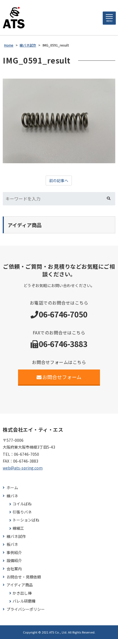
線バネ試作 (16, 536)
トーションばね (26, 520)
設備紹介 (14, 560)
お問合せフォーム (59, 376)
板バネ (12, 544)
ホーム (12, 487)
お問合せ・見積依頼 (24, 577)
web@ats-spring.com (23, 468)
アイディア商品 (20, 585)
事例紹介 (14, 552)
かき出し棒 (22, 593)
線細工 (18, 528)
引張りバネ (22, 512)
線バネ (12, 495)
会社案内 (14, 568)
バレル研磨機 (24, 601)
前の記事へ (58, 180)
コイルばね (22, 503)
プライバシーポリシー (26, 609)
